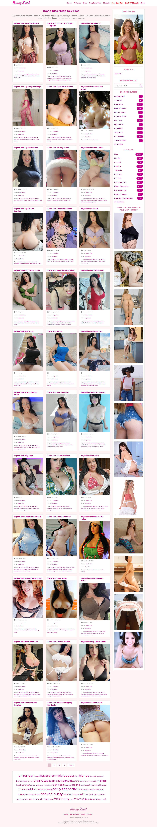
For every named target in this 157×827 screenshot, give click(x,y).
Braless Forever (120, 194)
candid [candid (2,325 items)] (67, 780)
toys (19, 759)
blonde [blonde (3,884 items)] (84, 775)
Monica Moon (119, 112)
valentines (68, 324)
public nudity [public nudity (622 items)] (89, 789)
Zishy (116, 154)
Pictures (77, 3)
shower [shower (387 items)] (76, 794)
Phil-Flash (118, 174)
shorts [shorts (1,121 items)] (70, 794)
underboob (58, 696)
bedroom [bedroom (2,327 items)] (51, 775)
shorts (56, 510)
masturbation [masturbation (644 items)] (87, 785)
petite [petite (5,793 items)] (72, 789)
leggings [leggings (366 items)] (67, 785)
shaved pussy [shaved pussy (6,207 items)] (52, 794)
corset (73, 321)
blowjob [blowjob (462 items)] (93, 776)
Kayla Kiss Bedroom (89, 209)
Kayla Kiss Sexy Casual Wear (93, 642)
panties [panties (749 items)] (42, 789)
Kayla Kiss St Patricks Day (58, 456)
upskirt (106, 755)
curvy (54, 78)
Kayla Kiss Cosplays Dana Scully (28, 578)
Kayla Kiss (22, 68)
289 (139, 136)
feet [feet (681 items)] (18, 785)
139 (140, 128)
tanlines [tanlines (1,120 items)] (36, 799)
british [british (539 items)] (30, 781)
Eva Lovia (118, 120)
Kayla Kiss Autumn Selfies (92, 148)
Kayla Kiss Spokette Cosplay (93, 392)
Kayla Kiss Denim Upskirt (91, 703)
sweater (65, 80)
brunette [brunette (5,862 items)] (40, 780)
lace (25, 630)
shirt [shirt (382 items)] (64, 794)
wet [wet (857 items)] (104, 799)
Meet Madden (120, 108)
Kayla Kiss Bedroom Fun (91, 331)
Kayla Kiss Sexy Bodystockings (27, 87)
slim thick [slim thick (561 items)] (89, 794)
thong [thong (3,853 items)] (64, 798)
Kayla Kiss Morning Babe (58, 392)
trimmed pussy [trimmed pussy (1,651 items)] (83, 798)
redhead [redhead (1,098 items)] (99, 789)
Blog (143, 3)
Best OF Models (132, 3)
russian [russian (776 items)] (21, 794)
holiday (59, 323)
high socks (55, 569)
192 (140, 174)
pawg (57, 80)
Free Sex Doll (117, 3)
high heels (58, 139)
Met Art (117, 158)
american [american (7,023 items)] (26, 775)
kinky (31, 508)
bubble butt (23, 139)
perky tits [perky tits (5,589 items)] (59, 789)
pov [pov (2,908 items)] (80, 789)
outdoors (100, 200)
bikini (106, 506)
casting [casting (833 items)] (75, 781)
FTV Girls (117, 178)
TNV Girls (118, 170)
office (34, 694)
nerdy (60, 569)
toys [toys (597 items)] (71, 799)
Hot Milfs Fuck (120, 190)
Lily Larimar (119, 124)
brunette (16, 76)
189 (140, 120)
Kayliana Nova (120, 116)
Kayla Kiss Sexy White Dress (59, 209)
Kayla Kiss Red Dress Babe (92, 270)
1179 (139, 178)
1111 (140, 162)
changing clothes (86, 694)
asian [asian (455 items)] (37, 776)
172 (140, 132)
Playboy (117, 166)
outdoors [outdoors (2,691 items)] (32, 789)
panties (69, 508)
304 (139, 166)
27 (140, 194)
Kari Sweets (119, 136)
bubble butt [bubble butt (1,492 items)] (55, 780)
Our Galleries (74, 814)
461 (140, 108)
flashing (55, 757)
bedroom (95, 74)
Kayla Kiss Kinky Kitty (23, 456)
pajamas (26, 263)
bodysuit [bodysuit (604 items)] (100, 776)
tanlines (70, 694)
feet (48, 630)
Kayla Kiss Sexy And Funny (59, 517)
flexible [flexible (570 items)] (32, 785)
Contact (89, 814)
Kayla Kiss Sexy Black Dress (26, 148)
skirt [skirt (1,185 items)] (82, 794)
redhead (36, 630)
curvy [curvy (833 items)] (97, 781)
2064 (139, 154)
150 (140, 198)
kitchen (63, 78)
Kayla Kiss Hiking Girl (90, 456)
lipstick (69, 323)
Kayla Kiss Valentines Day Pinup (61, 270)
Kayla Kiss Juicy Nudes (57, 578)
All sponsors (119, 202)
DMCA (83, 814)
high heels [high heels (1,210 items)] (58, 785)
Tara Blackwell (120, 140)
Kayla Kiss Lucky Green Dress (27, 270)
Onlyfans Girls (95, 3)
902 (139, 158)
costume (49, 200)
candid (22, 76)
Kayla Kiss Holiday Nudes (58, 148)
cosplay (91, 445)
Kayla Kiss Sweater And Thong (27, 517)
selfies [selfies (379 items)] (35, 794)
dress (53, 139)
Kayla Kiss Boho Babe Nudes (26, 23)
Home (69, 3)
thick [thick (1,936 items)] (57, 798)
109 (140, 190)
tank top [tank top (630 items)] (28, 799)
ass (24, 74)
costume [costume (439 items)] (83, 781)
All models (118, 144)
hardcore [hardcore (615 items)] (48, 785)
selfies (82, 202)
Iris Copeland (119, 96)
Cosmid (117, 162)
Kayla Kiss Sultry (54, 331)
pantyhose (84, 446)
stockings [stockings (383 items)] (20, 799)
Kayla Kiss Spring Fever (91, 23)
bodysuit (16, 508)
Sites (85, 3)
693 (139, 186)
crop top (26, 76)
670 (139, 104)
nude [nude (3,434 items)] (22, 789)
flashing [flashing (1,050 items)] (24, 785)
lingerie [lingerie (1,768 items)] (75, 784)
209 (139, 182)
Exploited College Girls (123, 198)
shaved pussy (85, 77)
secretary (16, 696)
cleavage (49, 78)
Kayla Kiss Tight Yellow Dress (60, 87)
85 (140, 170)
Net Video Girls (120, 182)
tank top (91, 385)
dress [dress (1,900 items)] (103, 780)
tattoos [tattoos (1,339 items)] (45, 799)
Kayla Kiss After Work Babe (26, 642)
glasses (59, 78)
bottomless (35, 74)
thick (19, 77)
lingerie (49, 80)
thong (94, 77)
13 (140, 112)
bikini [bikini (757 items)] (75, 776)
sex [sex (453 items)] (39, 794)
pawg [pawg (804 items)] (49, 789)
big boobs (29, 74)
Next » (71, 765)
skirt (57, 571)
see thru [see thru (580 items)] (29, 794)
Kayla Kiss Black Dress (23, 331)
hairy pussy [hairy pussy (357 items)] (39, 785)
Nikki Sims (118, 104)
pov (61, 80)
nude (53, 80)
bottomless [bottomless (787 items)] (21, 781)
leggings (32, 76)
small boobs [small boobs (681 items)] (99, 794)
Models (106, 3)
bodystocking (34, 137)
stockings (54, 324)
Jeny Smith (118, 132)
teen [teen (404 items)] (51, 799)
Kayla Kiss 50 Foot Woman (58, 642)
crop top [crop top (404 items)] (90, 781)
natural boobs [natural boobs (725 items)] (99, 785)
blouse (67, 443)
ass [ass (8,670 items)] (42, 775)
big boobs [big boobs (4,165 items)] (65, 775)
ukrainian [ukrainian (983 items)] (97, 799)
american (20, 74)
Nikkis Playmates (121, 186)
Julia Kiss (118, 100)
